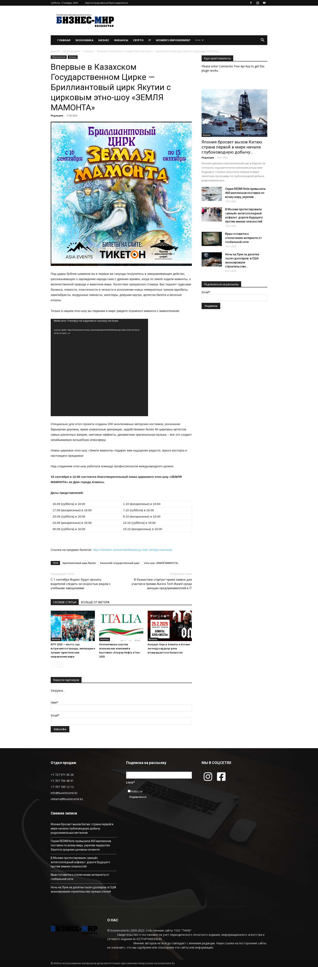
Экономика (84, 40)
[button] (262, 40)
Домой (55, 51)
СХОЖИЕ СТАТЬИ (64, 602)
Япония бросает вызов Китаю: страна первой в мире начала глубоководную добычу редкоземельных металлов (82, 828)
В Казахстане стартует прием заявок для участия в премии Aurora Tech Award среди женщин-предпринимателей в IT (162, 584)
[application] (99, 367)
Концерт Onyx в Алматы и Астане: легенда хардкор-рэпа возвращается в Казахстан (169, 648)
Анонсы (88, 51)
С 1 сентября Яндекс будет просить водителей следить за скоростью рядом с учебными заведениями (81, 584)
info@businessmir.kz (64, 793)
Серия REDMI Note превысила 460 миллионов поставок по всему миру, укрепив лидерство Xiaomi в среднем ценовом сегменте (81, 845)
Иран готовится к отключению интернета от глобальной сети (243, 238)
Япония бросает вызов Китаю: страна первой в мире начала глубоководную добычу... (232, 147)
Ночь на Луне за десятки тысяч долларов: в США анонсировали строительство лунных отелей (83, 889)
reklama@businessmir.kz (67, 799)
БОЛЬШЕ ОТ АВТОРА (95, 602)
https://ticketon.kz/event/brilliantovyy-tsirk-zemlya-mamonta (132, 549)
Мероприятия (71, 51)
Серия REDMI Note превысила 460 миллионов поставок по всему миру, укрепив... (245, 193)
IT (149, 40)
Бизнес (103, 40)
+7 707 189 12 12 (62, 787)
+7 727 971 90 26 (62, 775)
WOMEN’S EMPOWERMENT (173, 40)
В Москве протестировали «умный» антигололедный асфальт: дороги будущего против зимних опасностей (80, 862)
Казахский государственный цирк (120, 562)
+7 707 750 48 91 (62, 781)
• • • (200, 40)
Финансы (121, 40)
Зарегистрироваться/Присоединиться (106, 2)
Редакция (57, 115)
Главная (63, 40)
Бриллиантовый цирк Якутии (79, 562)
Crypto (138, 40)
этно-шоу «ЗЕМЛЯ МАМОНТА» (161, 562)
